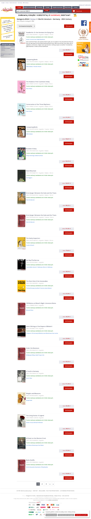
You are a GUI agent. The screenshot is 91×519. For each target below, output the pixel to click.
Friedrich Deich (30, 245)
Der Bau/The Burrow (32, 260)
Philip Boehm (44, 467)
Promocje (39, 7)
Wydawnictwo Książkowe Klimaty (45, 495)
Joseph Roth (29, 400)
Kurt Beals (41, 445)
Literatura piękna (5, 48)
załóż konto (88, 5)
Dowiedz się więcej (51, 515)
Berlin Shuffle (30, 460)
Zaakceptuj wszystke (81, 515)
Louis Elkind (46, 333)
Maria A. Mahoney (47, 267)
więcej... (3, 50)
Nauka (3, 47)
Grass (34, 39)
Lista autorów (65, 495)
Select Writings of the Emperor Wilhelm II (39, 326)
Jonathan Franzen (39, 288)
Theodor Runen (37, 66)
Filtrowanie (69, 26)
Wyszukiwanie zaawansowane (51, 12)
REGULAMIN (42, 491)
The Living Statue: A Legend (35, 415)
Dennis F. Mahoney (37, 267)
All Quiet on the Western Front (36, 438)
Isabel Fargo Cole (39, 355)
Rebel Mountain (31, 171)
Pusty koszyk (79, 11)
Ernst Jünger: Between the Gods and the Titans (41, 193)
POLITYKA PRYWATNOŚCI (52, 491)
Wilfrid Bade (29, 66)
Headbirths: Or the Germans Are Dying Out (40, 32)
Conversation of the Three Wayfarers (38, 104)
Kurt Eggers (29, 177)
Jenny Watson (48, 288)
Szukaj (19, 7)
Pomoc (76, 7)
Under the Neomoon (32, 348)
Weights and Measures (33, 393)
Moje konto (68, 7)
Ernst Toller (29, 378)
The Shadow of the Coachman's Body (38, 82)
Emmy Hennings (30, 155)
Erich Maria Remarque (32, 445)
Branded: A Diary (31, 149)
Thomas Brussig (30, 288)
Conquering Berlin (32, 59)
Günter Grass (29, 422)
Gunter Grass (29, 39)
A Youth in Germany (32, 371)
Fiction (33, 19)
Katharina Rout (39, 155)
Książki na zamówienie (29, 7)
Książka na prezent (57, 7)
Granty (47, 7)
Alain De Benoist (30, 200)
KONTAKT (35, 491)
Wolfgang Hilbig (30, 355)
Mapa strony (57, 495)
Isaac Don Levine (53, 333)
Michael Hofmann (38, 422)
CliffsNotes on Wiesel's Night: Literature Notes (41, 303)
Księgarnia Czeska (30, 495)
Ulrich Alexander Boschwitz (33, 467)
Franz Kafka (29, 267)
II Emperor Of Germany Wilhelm (34, 333)
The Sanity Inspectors (33, 238)
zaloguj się (81, 5)
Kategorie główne (7, 44)
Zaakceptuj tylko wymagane (66, 515)
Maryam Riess (29, 310)
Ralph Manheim (41, 39)
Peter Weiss (29, 88)
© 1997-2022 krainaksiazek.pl (24, 491)
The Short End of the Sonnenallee (37, 281)
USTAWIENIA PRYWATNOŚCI (67, 491)
